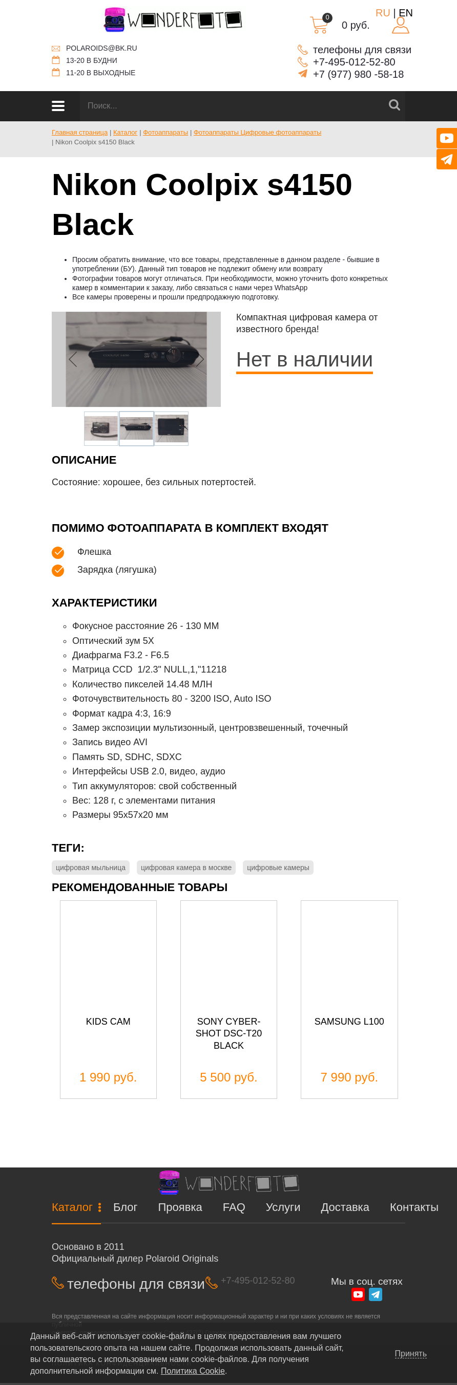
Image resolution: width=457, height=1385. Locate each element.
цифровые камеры (278, 867)
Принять (411, 1354)
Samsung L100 (349, 1024)
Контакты (414, 1209)
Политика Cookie (193, 1371)
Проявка (180, 1209)
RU (383, 12)
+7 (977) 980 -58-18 (358, 74)
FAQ (234, 1209)
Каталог (72, 1209)
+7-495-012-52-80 (354, 62)
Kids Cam (108, 1024)
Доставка (345, 1209)
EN (406, 12)
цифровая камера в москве (186, 867)
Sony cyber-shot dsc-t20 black (229, 1036)
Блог (125, 1209)
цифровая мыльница (91, 867)
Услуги (283, 1209)
